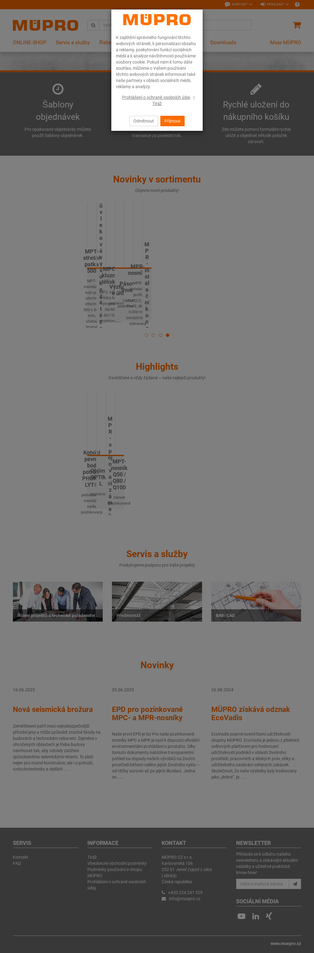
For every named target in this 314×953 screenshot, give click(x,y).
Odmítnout (143, 121)
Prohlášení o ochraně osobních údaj (156, 97)
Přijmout (172, 121)
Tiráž (157, 103)
